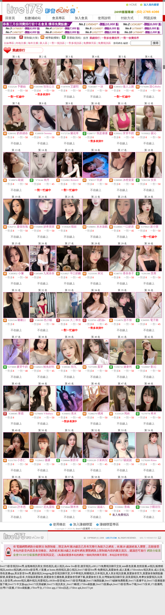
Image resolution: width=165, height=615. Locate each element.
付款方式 (127, 18)
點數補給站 (33, 18)
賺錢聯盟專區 (109, 524)
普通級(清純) (74, 37)
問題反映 (150, 18)
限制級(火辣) (31, 37)
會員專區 (58, 18)
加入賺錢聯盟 (82, 524)
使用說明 (104, 18)
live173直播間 (83, 528)
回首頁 (10, 18)
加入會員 (81, 18)
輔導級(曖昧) (53, 37)
